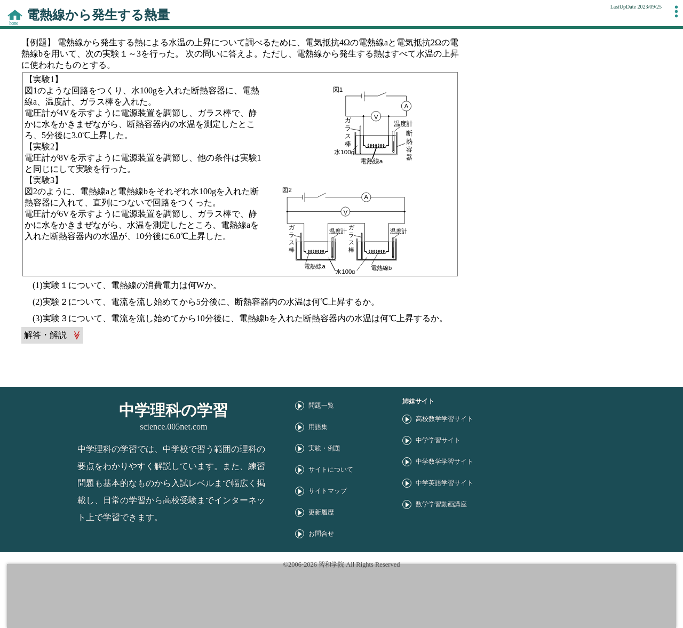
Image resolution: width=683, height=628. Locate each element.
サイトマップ (327, 491)
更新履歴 (321, 512)
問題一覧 (321, 405)
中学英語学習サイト (444, 483)
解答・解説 (45, 334)
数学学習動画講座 (441, 504)
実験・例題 (324, 448)
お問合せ (321, 533)
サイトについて (330, 469)
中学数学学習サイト (444, 461)
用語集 (318, 427)
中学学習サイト (438, 440)
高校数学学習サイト (444, 419)
